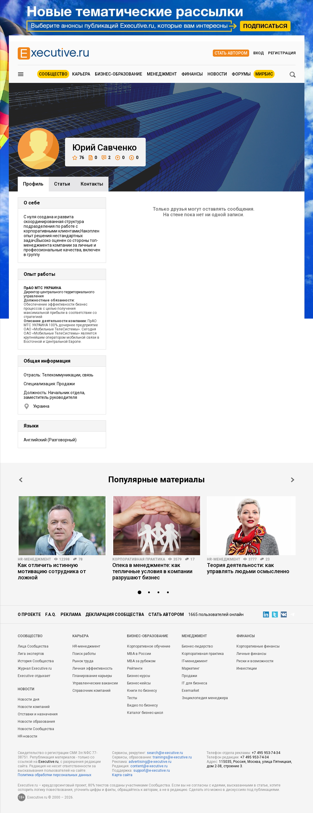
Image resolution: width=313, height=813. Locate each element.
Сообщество (53, 74)
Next (293, 480)
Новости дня (28, 699)
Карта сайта (122, 775)
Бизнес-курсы (138, 676)
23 (267, 559)
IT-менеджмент (194, 661)
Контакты (92, 184)
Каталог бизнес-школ (145, 713)
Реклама (71, 614)
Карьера (81, 74)
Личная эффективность (92, 668)
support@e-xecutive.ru (151, 770)
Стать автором (231, 53)
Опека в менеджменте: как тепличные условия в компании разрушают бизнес (152, 571)
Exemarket (190, 691)
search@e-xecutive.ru (165, 753)
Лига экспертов (31, 654)
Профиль (33, 184)
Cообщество (30, 636)
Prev (21, 480)
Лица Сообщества (33, 646)
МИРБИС (264, 74)
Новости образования (36, 721)
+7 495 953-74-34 (266, 753)
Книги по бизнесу (142, 691)
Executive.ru (48, 762)
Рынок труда (82, 661)
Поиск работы (84, 654)
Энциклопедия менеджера (205, 698)
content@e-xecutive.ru (149, 766)
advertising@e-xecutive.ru (150, 762)
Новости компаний (34, 707)
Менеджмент (162, 74)
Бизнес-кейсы (139, 683)
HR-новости (27, 736)
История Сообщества (36, 661)
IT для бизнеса (194, 683)
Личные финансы (251, 654)
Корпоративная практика (138, 559)
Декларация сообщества (114, 614)
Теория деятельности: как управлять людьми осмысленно (248, 568)
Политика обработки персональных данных (54, 775)
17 (192, 559)
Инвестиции (246, 668)
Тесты (132, 698)
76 (78, 157)
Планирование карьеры (92, 676)
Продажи (189, 676)
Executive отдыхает (34, 676)
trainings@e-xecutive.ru (172, 757)
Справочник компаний (91, 691)
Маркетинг (191, 668)
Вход (258, 53)
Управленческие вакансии (95, 683)
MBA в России (139, 654)
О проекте (29, 614)
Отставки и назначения (38, 714)
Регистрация (282, 53)
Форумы (241, 74)
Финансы (192, 74)
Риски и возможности (254, 661)
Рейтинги (134, 668)
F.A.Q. (50, 614)
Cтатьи (62, 184)
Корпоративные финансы (258, 646)
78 (80, 559)
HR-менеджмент (34, 559)
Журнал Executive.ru (35, 668)
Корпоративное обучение (148, 646)
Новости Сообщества (36, 729)
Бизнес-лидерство (197, 646)
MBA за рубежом (141, 661)
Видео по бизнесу (142, 705)
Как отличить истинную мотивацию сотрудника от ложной (52, 571)
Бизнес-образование (118, 74)
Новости (217, 74)
